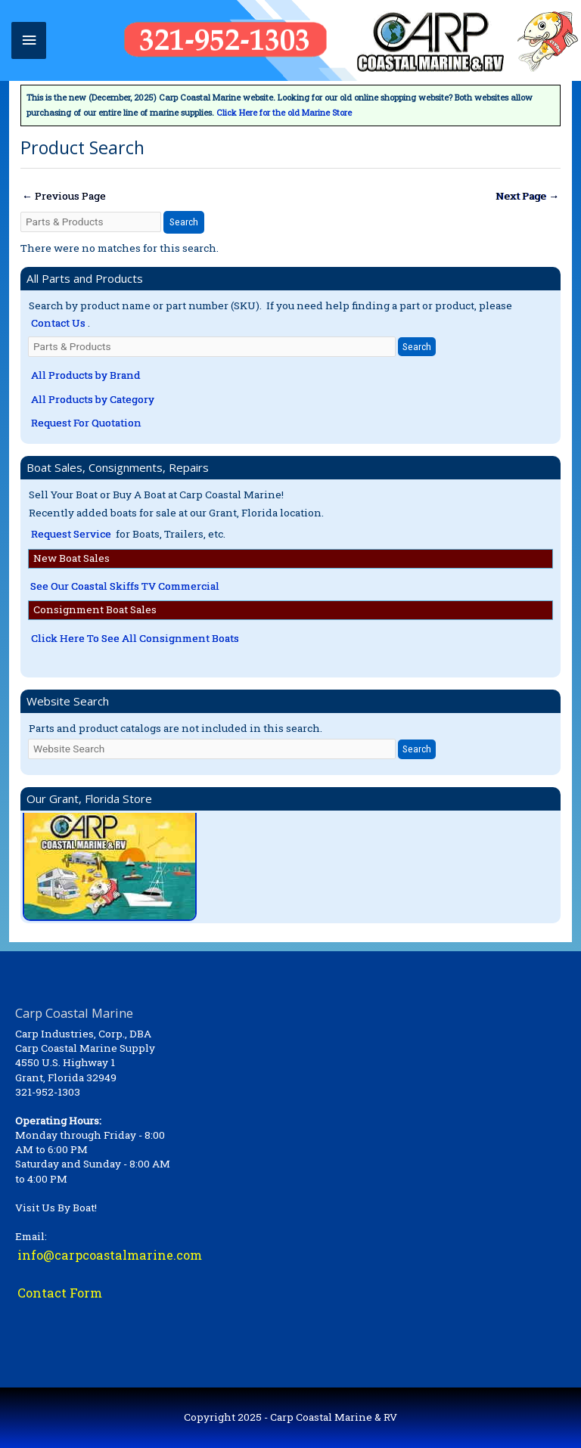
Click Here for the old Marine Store (284, 112)
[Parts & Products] (90, 222)
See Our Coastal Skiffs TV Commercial (124, 586)
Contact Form (59, 1293)
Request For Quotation (86, 422)
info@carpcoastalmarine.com (109, 1255)
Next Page (527, 196)
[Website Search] (212, 749)
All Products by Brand (86, 375)
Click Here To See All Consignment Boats (135, 638)
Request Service (71, 534)
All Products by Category (92, 399)
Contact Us (58, 323)
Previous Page (64, 196)
